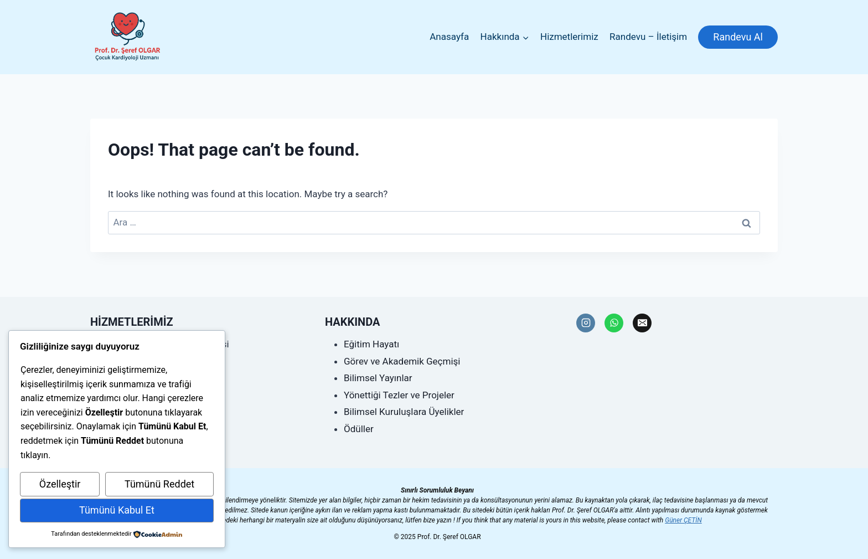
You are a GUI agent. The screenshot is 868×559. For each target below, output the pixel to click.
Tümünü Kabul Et (116, 510)
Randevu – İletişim (648, 36)
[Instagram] (585, 323)
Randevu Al (738, 37)
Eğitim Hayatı (371, 344)
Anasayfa (449, 36)
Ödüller (359, 428)
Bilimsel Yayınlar (378, 377)
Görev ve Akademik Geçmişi (402, 361)
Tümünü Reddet (159, 484)
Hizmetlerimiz (569, 36)
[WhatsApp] (613, 323)
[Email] (642, 323)
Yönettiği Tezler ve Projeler (399, 395)
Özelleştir (60, 484)
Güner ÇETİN (683, 520)
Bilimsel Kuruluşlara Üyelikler (404, 411)
